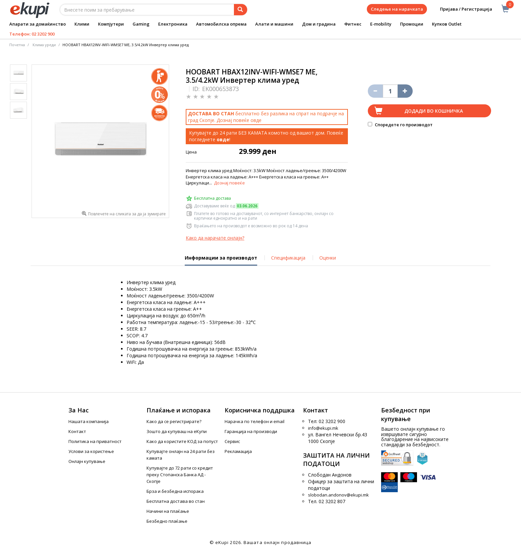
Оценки (327, 258)
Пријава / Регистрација (461, 9)
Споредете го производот (400, 125)
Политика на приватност (95, 441)
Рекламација (238, 451)
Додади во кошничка (433, 111)
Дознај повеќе (229, 183)
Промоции (411, 24)
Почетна (17, 44)
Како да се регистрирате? (174, 421)
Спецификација (288, 258)
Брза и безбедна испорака (175, 491)
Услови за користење (91, 451)
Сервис (232, 441)
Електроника (172, 24)
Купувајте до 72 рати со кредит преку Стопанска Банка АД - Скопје (180, 474)
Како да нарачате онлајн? (215, 238)
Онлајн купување (86, 461)
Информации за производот (221, 260)
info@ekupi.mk (323, 428)
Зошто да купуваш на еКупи (177, 431)
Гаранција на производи (251, 431)
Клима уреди (44, 44)
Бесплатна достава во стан (176, 501)
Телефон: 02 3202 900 (31, 34)
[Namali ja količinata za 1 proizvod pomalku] (405, 91)
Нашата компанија (88, 421)
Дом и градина (319, 24)
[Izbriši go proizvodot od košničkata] (375, 91)
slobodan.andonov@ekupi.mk (338, 495)
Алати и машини (274, 24)
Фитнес (353, 24)
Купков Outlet (447, 24)
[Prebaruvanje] (240, 9)
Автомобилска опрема (221, 24)
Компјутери (111, 24)
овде (256, 120)
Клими (81, 24)
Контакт (77, 431)
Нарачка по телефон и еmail (254, 421)
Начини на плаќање (168, 511)
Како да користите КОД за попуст (182, 441)
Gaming (141, 24)
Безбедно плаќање (167, 521)
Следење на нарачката (397, 9)
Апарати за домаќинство (37, 24)
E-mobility (380, 24)
